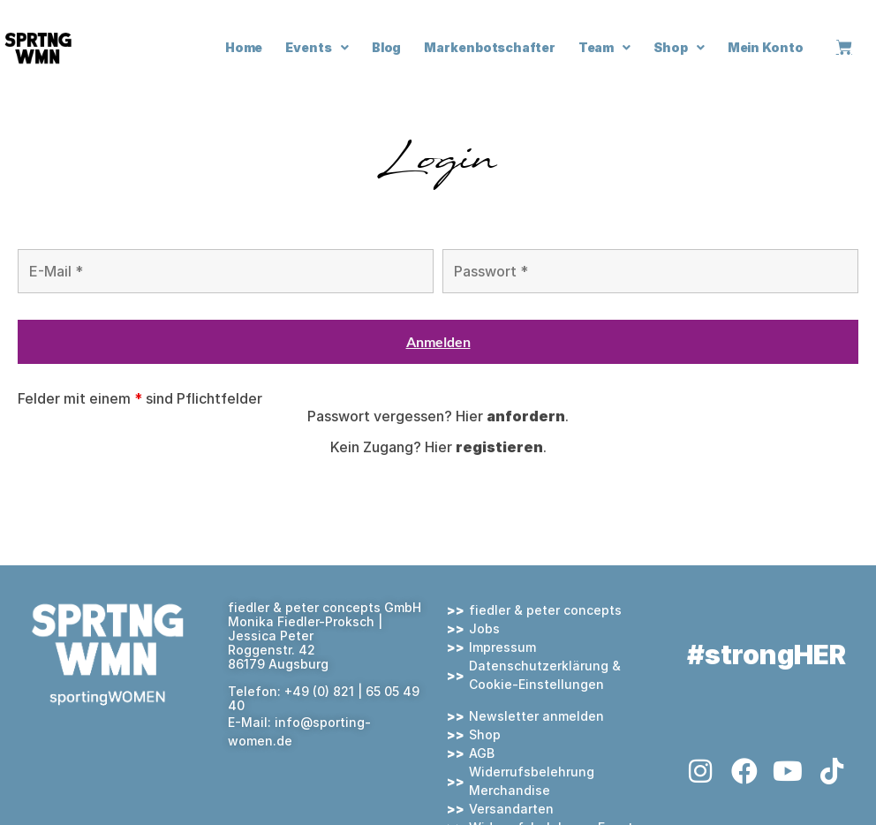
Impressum (502, 647)
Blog (387, 47)
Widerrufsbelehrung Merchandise (531, 781)
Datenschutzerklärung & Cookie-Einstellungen (545, 675)
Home (244, 47)
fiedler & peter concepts (545, 609)
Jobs (484, 628)
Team (604, 48)
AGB (482, 753)
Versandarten (511, 808)
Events (316, 48)
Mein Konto (766, 47)
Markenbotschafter (489, 47)
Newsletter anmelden (536, 715)
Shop (679, 48)
